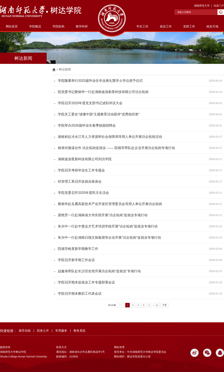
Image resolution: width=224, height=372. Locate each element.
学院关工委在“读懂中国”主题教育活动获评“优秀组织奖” (99, 114)
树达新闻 (65, 69)
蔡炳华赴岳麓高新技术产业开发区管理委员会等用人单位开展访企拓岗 (110, 204)
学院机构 (58, 26)
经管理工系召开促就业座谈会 (80, 181)
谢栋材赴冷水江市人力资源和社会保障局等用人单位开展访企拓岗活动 (110, 137)
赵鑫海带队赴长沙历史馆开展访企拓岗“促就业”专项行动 (99, 271)
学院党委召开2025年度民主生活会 (83, 193)
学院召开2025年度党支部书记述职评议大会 (90, 103)
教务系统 (79, 330)
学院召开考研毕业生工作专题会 (81, 170)
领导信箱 (25, 330)
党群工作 (189, 26)
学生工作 (142, 26)
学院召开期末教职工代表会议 (80, 293)
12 (157, 305)
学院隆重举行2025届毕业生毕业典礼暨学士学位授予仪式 (100, 81)
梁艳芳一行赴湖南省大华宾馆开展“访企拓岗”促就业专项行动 (102, 215)
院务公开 (43, 330)
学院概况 (35, 26)
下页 (164, 305)
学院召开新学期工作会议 (76, 260)
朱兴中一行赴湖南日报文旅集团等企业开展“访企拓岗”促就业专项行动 (109, 237)
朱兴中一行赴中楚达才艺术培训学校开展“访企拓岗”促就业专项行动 (108, 226)
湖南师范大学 (202, 5)
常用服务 (61, 330)
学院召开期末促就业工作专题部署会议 (86, 282)
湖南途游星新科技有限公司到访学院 (85, 159)
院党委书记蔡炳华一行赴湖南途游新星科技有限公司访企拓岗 (103, 92)
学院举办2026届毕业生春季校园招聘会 (87, 125)
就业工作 (166, 26)
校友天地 (212, 26)
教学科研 (82, 26)
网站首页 (12, 26)
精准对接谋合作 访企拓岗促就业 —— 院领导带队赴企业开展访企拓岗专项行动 (116, 148)
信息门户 (219, 5)
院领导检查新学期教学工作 (78, 249)
